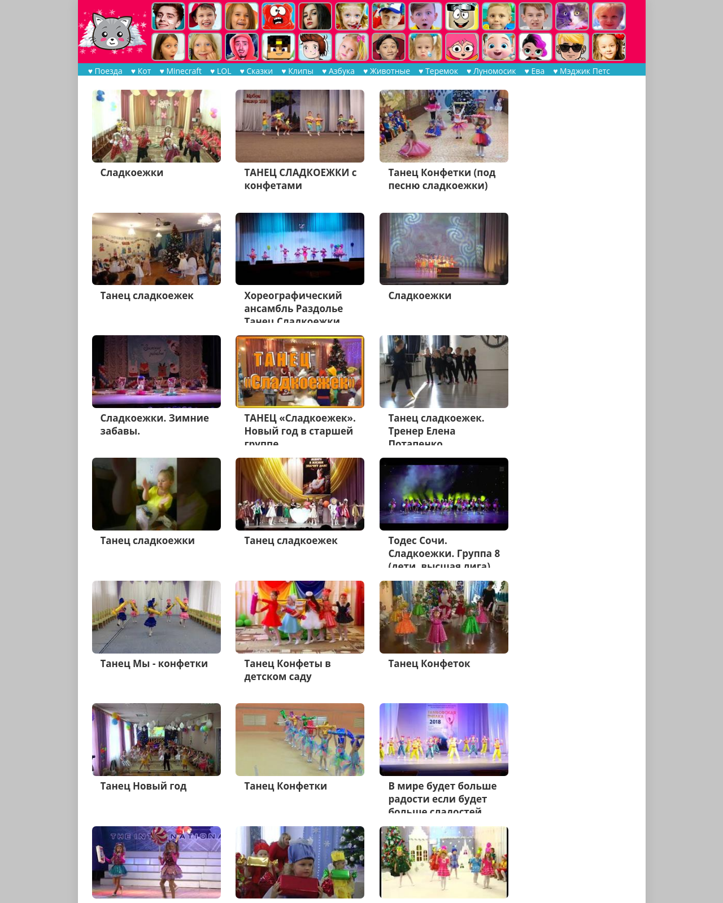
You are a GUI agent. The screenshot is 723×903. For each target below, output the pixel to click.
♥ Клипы (297, 70)
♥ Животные (386, 70)
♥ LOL (220, 70)
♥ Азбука (337, 70)
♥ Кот (141, 70)
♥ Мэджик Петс (581, 70)
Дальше (209, 855)
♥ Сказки (256, 70)
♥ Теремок (438, 70)
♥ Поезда (105, 70)
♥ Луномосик (491, 70)
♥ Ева (534, 70)
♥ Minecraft (180, 70)
